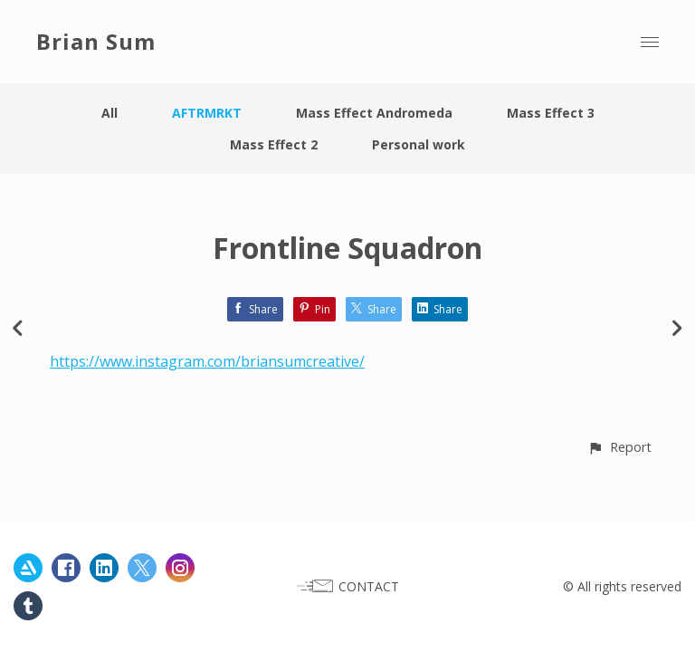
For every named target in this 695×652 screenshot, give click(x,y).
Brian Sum (96, 41)
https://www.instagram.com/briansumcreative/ (207, 361)
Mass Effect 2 (274, 144)
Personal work (418, 144)
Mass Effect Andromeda (374, 112)
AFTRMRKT (207, 112)
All (109, 112)
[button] (619, 446)
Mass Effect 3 (551, 112)
